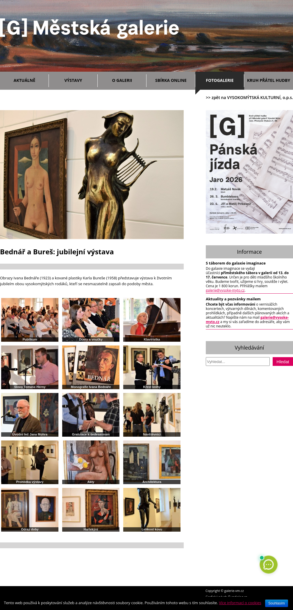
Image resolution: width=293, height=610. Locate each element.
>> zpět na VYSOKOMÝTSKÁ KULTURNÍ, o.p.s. (249, 97)
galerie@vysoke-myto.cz (225, 290)
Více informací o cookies (240, 602)
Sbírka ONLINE (171, 80)
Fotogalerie (219, 80)
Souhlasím (276, 603)
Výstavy (79, 79)
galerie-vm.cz (234, 590)
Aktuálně (30, 79)
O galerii (128, 79)
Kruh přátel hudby (268, 80)
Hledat (282, 361)
